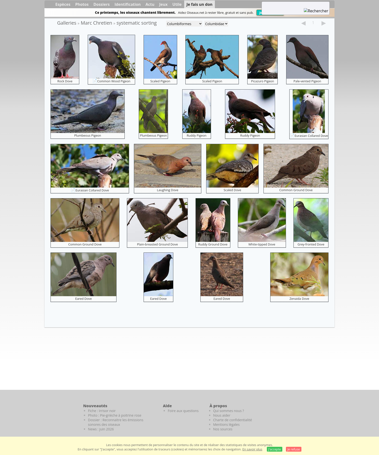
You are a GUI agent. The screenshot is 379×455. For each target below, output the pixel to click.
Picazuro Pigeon (262, 81)
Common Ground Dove (296, 190)
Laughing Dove (167, 190)
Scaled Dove (232, 190)
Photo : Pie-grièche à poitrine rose (114, 415)
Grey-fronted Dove (311, 244)
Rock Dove (64, 81)
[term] (289, 4)
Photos (81, 4)
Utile (177, 4)
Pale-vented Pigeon (307, 81)
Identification (128, 4)
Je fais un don (200, 4)
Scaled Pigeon (160, 81)
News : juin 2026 (101, 429)
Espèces (62, 4)
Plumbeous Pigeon (87, 135)
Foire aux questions (183, 410)
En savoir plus (252, 449)
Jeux (163, 4)
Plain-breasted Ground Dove (157, 244)
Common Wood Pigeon (113, 81)
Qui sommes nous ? (228, 410)
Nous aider (221, 415)
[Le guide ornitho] (325, 414)
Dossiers (101, 4)
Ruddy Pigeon (196, 135)
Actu (150, 4)
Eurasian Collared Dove (311, 135)
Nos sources (223, 429)
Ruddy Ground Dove (212, 244)
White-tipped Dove (261, 244)
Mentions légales (226, 424)
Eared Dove (83, 298)
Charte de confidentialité (232, 420)
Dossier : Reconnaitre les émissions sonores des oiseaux (115, 422)
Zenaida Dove (299, 298)
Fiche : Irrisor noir (102, 410)
